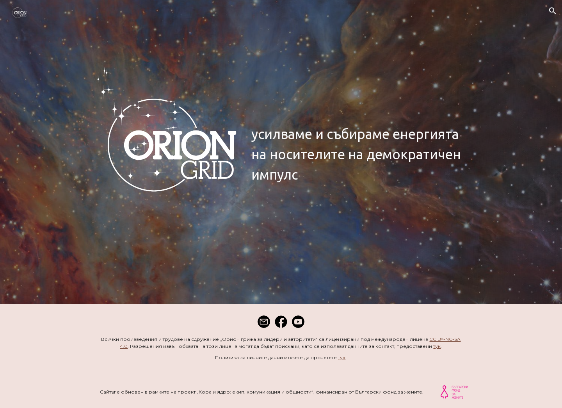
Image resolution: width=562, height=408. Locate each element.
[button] (552, 11)
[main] (358, 155)
